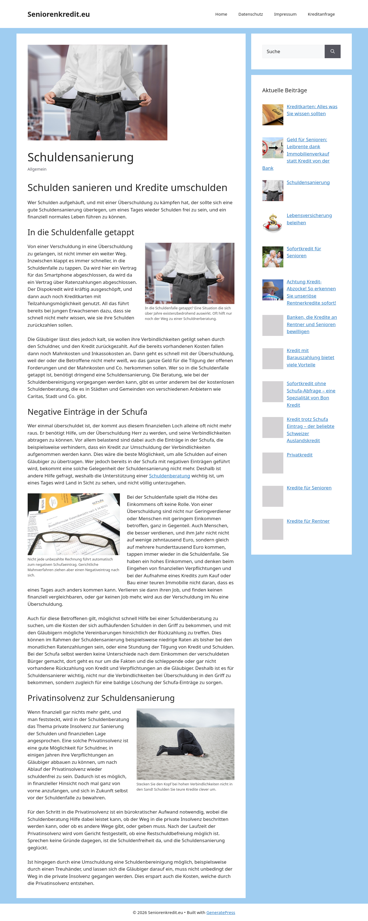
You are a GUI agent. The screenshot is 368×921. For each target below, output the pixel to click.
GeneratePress (220, 912)
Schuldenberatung (169, 475)
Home (221, 14)
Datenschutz (250, 14)
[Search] (333, 51)
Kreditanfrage (321, 14)
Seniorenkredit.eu (59, 14)
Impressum (285, 14)
